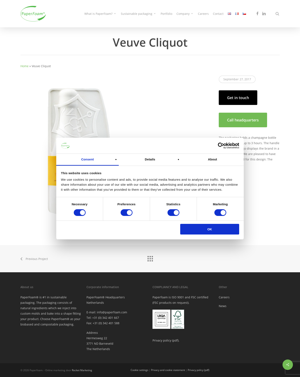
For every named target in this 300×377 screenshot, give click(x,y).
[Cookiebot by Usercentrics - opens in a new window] (221, 145)
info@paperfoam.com (112, 312)
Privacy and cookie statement (168, 370)
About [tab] (212, 159)
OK (209, 229)
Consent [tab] (87, 159)
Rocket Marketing (82, 370)
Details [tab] (150, 159)
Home (24, 66)
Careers (224, 297)
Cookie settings (139, 370)
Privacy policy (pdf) (198, 370)
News (222, 306)
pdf (175, 340)
